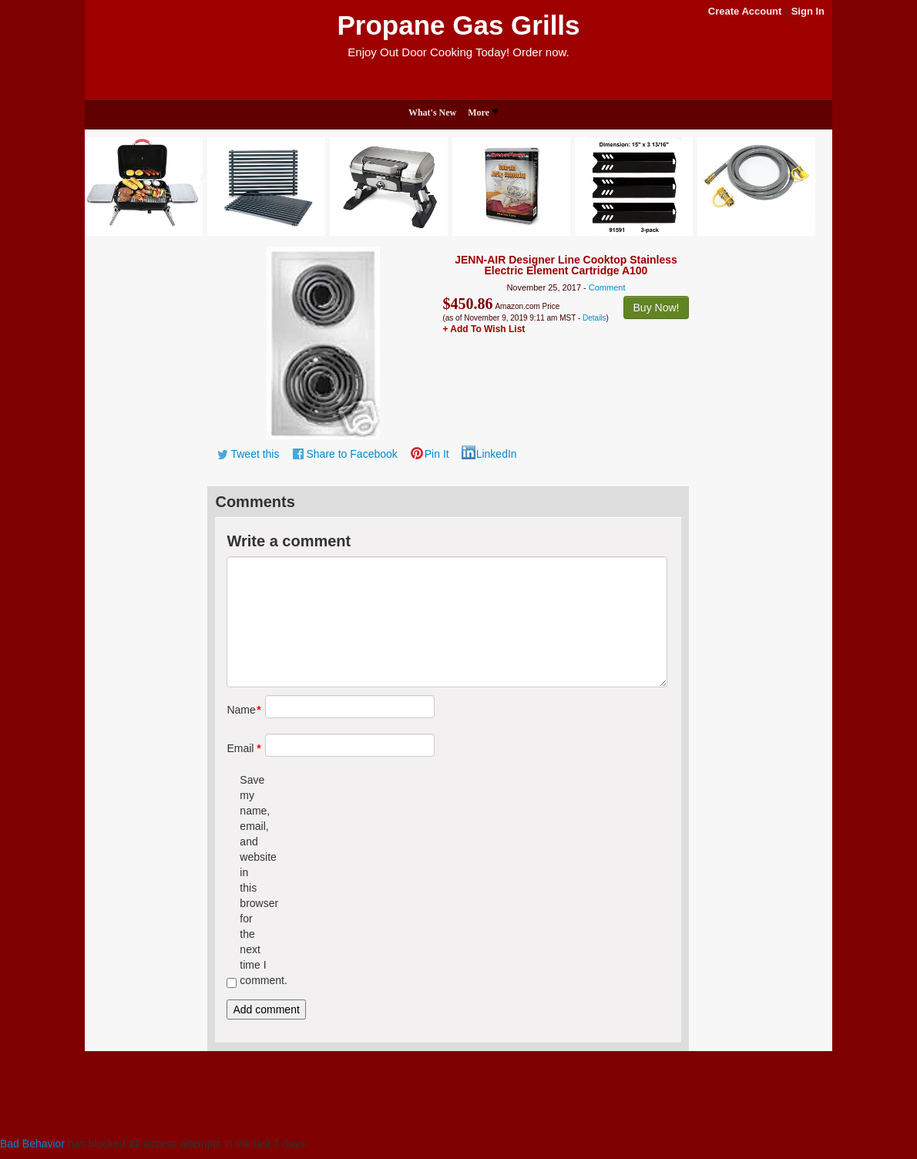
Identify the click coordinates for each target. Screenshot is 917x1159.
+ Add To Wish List (483, 329)
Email (240, 748)
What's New (432, 112)
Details (594, 318)
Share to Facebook (351, 454)
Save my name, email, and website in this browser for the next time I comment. (253, 880)
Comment (607, 287)
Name (240, 710)
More (483, 112)
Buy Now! (656, 307)
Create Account (745, 11)
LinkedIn (496, 454)
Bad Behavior (32, 1143)
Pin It (437, 454)
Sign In (808, 11)
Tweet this (254, 454)
